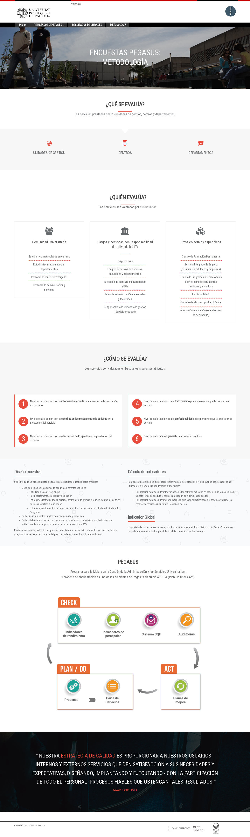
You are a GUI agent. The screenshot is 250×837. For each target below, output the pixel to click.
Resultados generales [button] (49, 24)
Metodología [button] (118, 24)
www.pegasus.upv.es (125, 790)
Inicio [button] (22, 24)
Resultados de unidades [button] (87, 24)
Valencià (76, 3)
